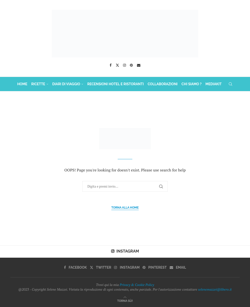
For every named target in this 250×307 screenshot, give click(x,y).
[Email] (138, 65)
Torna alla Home (125, 207)
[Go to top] (125, 300)
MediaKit (214, 84)
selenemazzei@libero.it (215, 289)
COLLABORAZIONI (163, 84)
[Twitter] (117, 65)
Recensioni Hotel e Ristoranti (115, 84)
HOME (22, 84)
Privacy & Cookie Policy (137, 284)
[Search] (230, 84)
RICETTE (38, 84)
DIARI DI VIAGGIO (66, 84)
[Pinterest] (131, 65)
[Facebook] (111, 65)
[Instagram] (124, 65)
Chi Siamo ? (191, 84)
